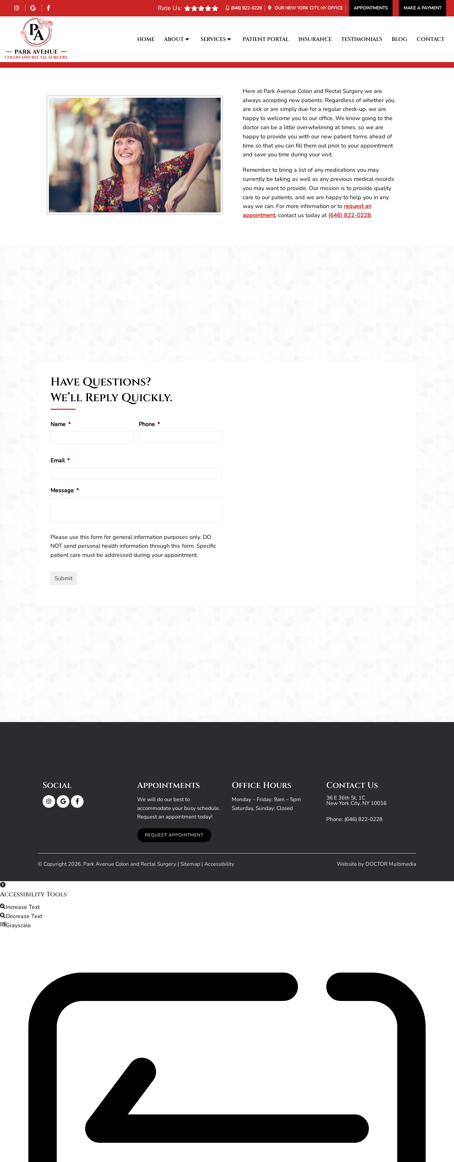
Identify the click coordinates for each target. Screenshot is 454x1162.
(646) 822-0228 (246, 8)
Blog (399, 39)
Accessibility (219, 864)
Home (145, 39)
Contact (431, 39)
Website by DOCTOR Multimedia (376, 864)
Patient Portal (265, 39)
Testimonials (361, 39)
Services (213, 39)
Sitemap (190, 864)
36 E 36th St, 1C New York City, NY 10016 (356, 800)
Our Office (308, 8)
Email (60, 460)
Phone (149, 424)
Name (60, 424)
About (174, 39)
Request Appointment (174, 835)
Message (64, 490)
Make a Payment (422, 8)
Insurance (315, 39)
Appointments (371, 8)
